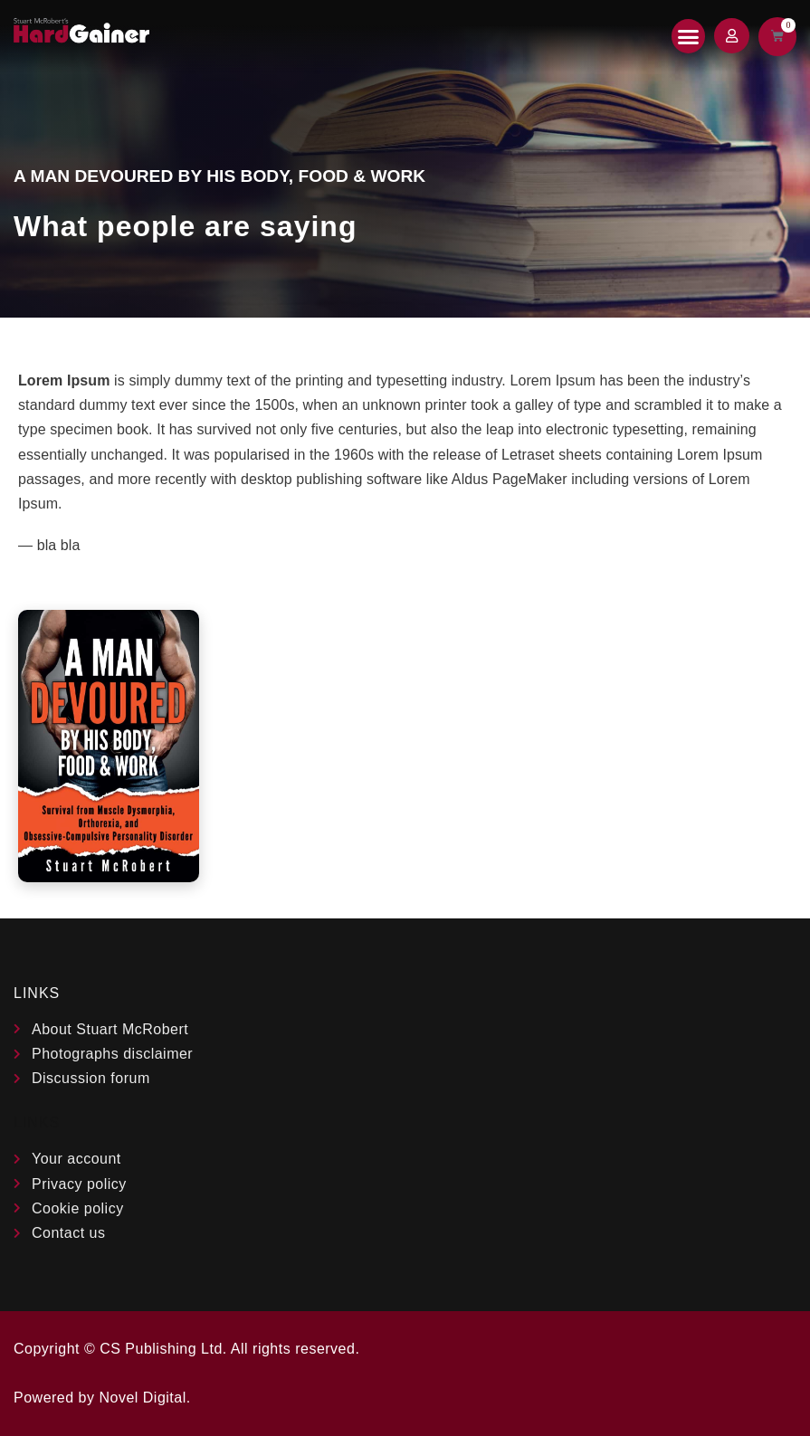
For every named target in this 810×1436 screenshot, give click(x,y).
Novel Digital (142, 1397)
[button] (689, 36)
